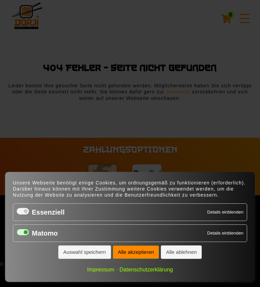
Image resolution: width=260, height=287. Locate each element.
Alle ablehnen (181, 252)
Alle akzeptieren (136, 252)
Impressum (100, 269)
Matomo (45, 233)
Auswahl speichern (84, 252)
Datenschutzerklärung (146, 269)
